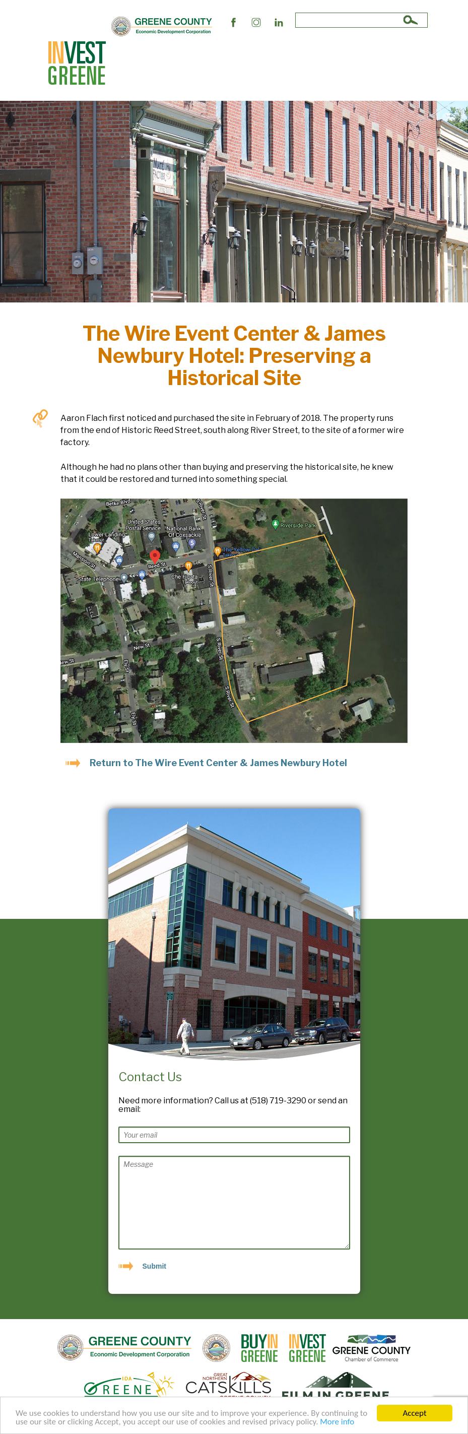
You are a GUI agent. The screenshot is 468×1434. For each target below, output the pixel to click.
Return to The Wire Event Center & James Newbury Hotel (218, 763)
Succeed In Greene (155, 74)
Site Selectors (147, 51)
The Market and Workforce (290, 51)
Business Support (208, 51)
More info (337, 1422)
